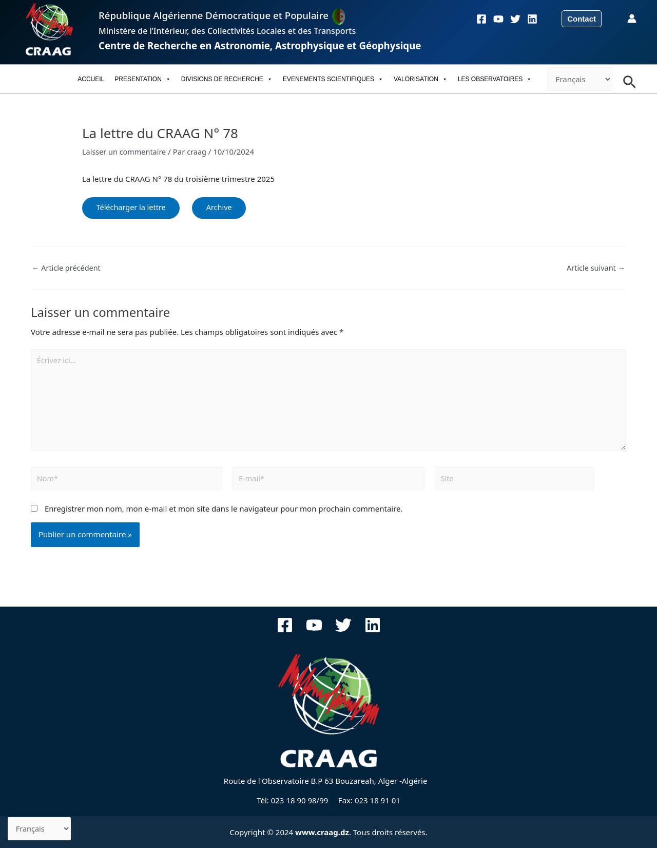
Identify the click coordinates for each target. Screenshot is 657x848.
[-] (579, 79)
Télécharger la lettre (134, 208)
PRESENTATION (142, 79)
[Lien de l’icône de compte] (631, 18)
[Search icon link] (629, 79)
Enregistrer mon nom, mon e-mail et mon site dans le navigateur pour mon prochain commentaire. (224, 515)
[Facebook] (481, 19)
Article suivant (595, 269)
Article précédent (67, 269)
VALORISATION (421, 79)
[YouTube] (498, 19)
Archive (226, 208)
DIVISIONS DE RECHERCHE (227, 79)
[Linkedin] (532, 19)
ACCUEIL (91, 79)
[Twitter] (515, 19)
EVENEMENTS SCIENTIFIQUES (333, 79)
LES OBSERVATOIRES (495, 79)
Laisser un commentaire (125, 151)
